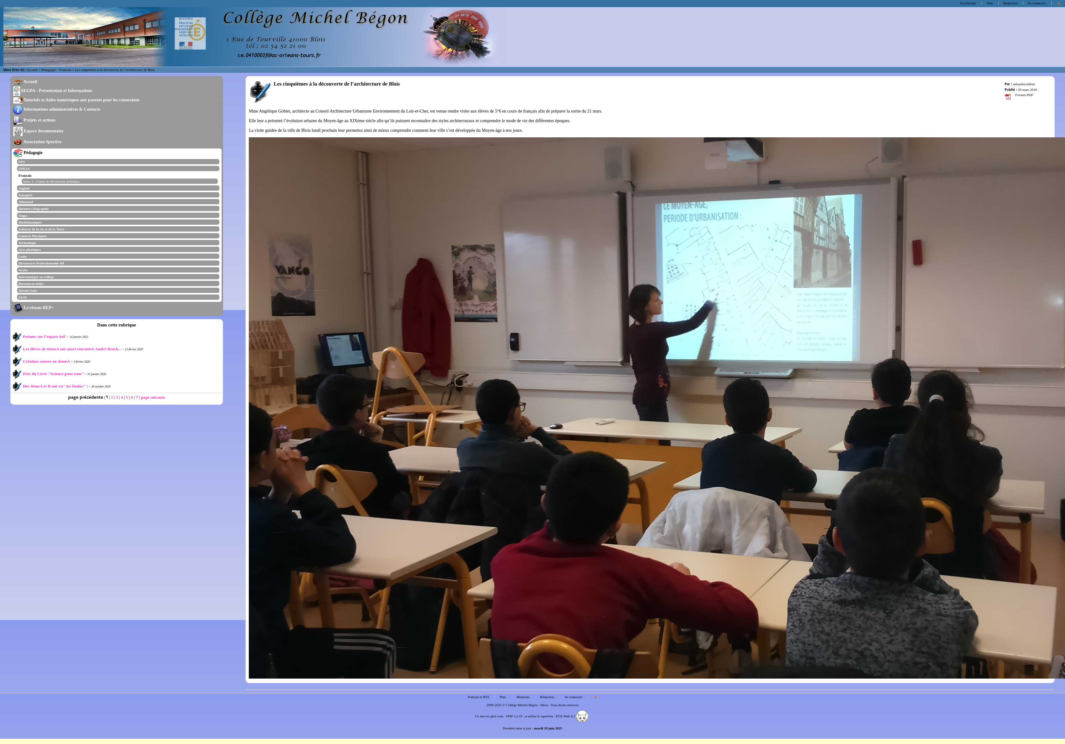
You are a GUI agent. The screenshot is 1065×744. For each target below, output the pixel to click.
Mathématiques (30, 222)
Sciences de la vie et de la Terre (41, 229)
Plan (990, 3)
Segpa (23, 215)
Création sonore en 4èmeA (41, 361)
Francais (65, 70)
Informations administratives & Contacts (56, 109)
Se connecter (1037, 3)
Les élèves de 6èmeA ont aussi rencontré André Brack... (66, 349)
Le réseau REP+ (33, 307)
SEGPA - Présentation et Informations (52, 90)
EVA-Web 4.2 (572, 716)
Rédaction (1010, 3)
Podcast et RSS (478, 697)
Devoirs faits (28, 290)
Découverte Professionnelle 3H (41, 263)
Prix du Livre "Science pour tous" (48, 373)
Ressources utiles (31, 284)
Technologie (27, 243)
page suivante (153, 397)
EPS (22, 162)
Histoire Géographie (34, 208)
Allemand (26, 202)
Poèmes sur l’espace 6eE (39, 336)
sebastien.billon (1024, 84)
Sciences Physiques (33, 236)
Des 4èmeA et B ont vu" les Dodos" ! (50, 386)
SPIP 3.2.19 (514, 716)
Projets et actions (34, 119)
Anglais (24, 188)
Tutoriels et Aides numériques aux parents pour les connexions (76, 99)
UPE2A (24, 168)
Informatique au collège (36, 277)
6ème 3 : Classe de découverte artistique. (51, 181)
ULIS (23, 297)
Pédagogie (48, 70)
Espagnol (25, 195)
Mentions (523, 697)
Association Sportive (37, 141)
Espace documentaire (38, 130)
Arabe (23, 270)
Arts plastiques (30, 249)
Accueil (32, 70)
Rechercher (968, 3)
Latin (23, 256)
